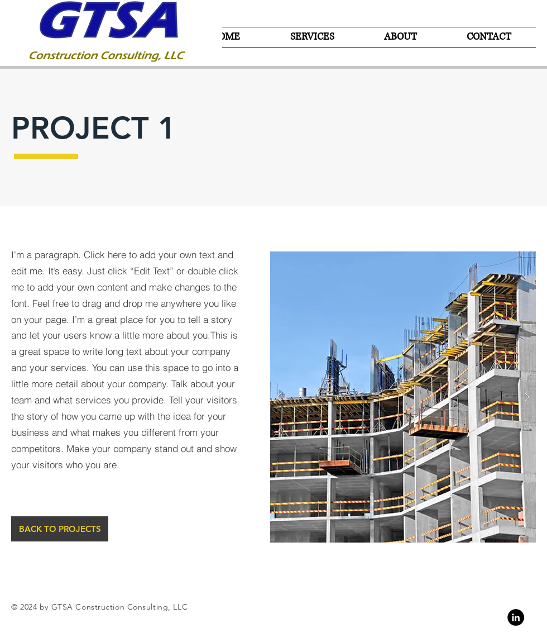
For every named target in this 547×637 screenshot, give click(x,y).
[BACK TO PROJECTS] (59, 528)
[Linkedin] (515, 617)
